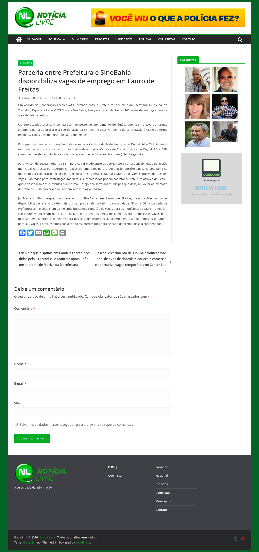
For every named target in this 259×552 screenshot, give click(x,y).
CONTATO (188, 39)
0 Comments (67, 98)
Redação (26, 98)
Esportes (102, 39)
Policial (145, 39)
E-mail (20, 383)
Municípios (80, 39)
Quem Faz (115, 475)
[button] (63, 39)
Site (17, 403)
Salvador (34, 39)
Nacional (162, 475)
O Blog (112, 467)
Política (54, 39)
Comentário (24, 308)
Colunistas (166, 39)
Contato (161, 510)
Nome (20, 364)
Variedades (124, 39)
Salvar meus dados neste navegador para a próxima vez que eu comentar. (76, 424)
